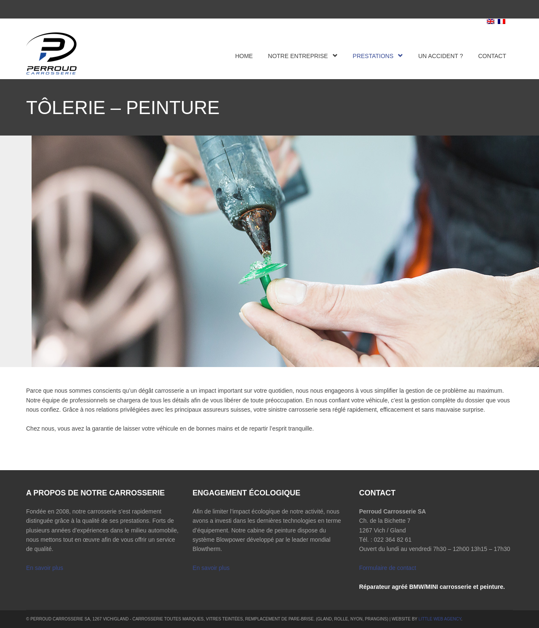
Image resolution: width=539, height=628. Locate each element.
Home (244, 56)
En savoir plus (44, 567)
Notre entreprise (302, 56)
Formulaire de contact (387, 567)
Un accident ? (440, 56)
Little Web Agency (440, 619)
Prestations (378, 56)
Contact (492, 56)
